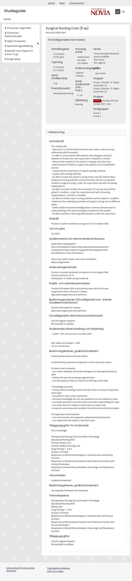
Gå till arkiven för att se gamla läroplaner (20, 569)
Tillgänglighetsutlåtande (58, 568)
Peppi (62, 3)
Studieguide (15, 10)
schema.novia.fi (76, 3)
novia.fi (51, 3)
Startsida (7, 19)
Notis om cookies (55, 571)
